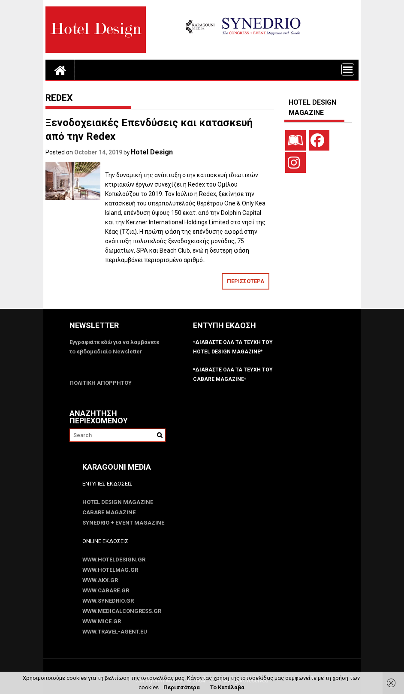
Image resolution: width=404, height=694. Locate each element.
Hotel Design (152, 152)
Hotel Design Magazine (117, 502)
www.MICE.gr (101, 621)
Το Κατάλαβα (227, 687)
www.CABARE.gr (105, 590)
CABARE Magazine (109, 512)
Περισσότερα (181, 687)
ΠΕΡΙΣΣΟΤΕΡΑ (245, 281)
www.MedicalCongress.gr (121, 611)
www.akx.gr (100, 580)
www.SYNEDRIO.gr (108, 600)
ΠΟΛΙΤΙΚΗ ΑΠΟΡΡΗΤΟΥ (100, 383)
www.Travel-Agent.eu (114, 631)
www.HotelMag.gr (110, 570)
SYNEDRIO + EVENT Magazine (123, 522)
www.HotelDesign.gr (113, 559)
